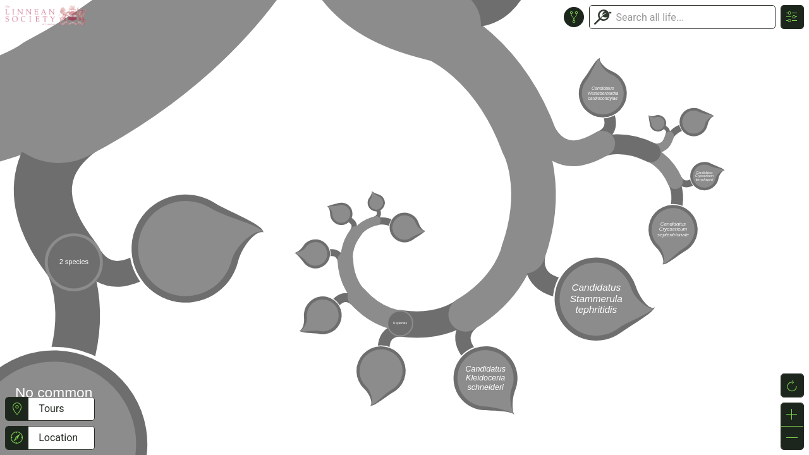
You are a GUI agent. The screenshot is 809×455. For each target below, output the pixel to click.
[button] (17, 408)
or (404, 227)
